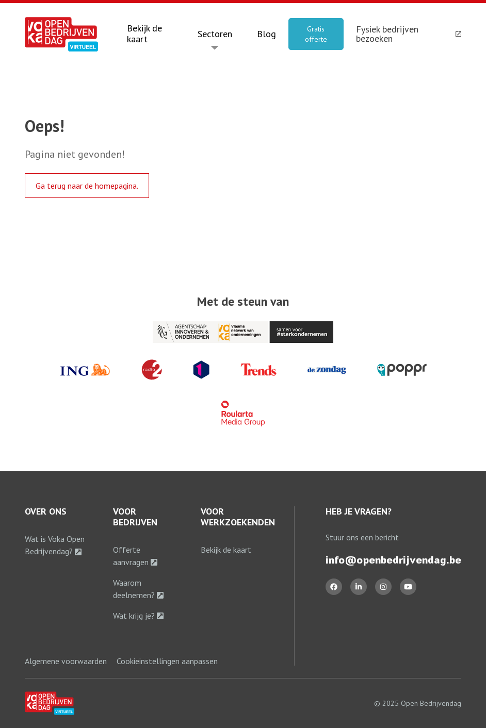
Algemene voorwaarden (66, 661)
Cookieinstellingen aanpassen (167, 661)
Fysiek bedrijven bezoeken (408, 34)
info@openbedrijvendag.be (393, 560)
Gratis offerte (316, 34)
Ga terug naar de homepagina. (87, 185)
